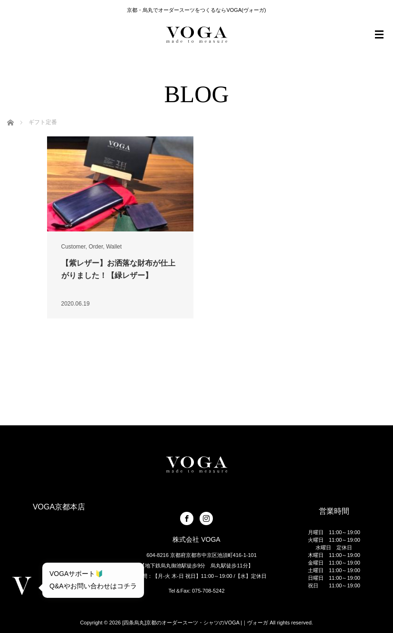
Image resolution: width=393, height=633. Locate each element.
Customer (73, 246)
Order (96, 246)
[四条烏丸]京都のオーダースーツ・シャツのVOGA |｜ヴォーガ (195, 622)
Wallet (114, 246)
